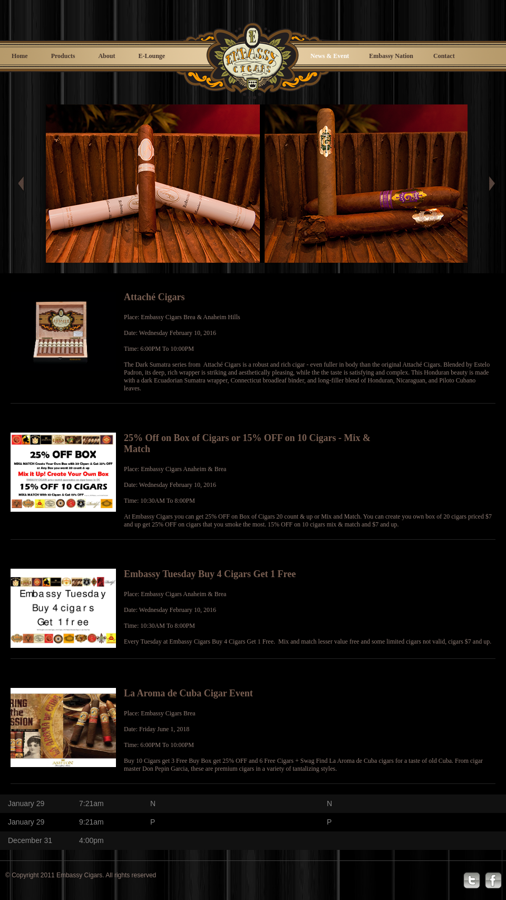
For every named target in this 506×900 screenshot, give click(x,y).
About (106, 56)
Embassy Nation (391, 56)
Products (63, 56)
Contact (444, 56)
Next (491, 184)
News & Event (329, 56)
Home (20, 56)
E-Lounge (151, 56)
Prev (26, 184)
